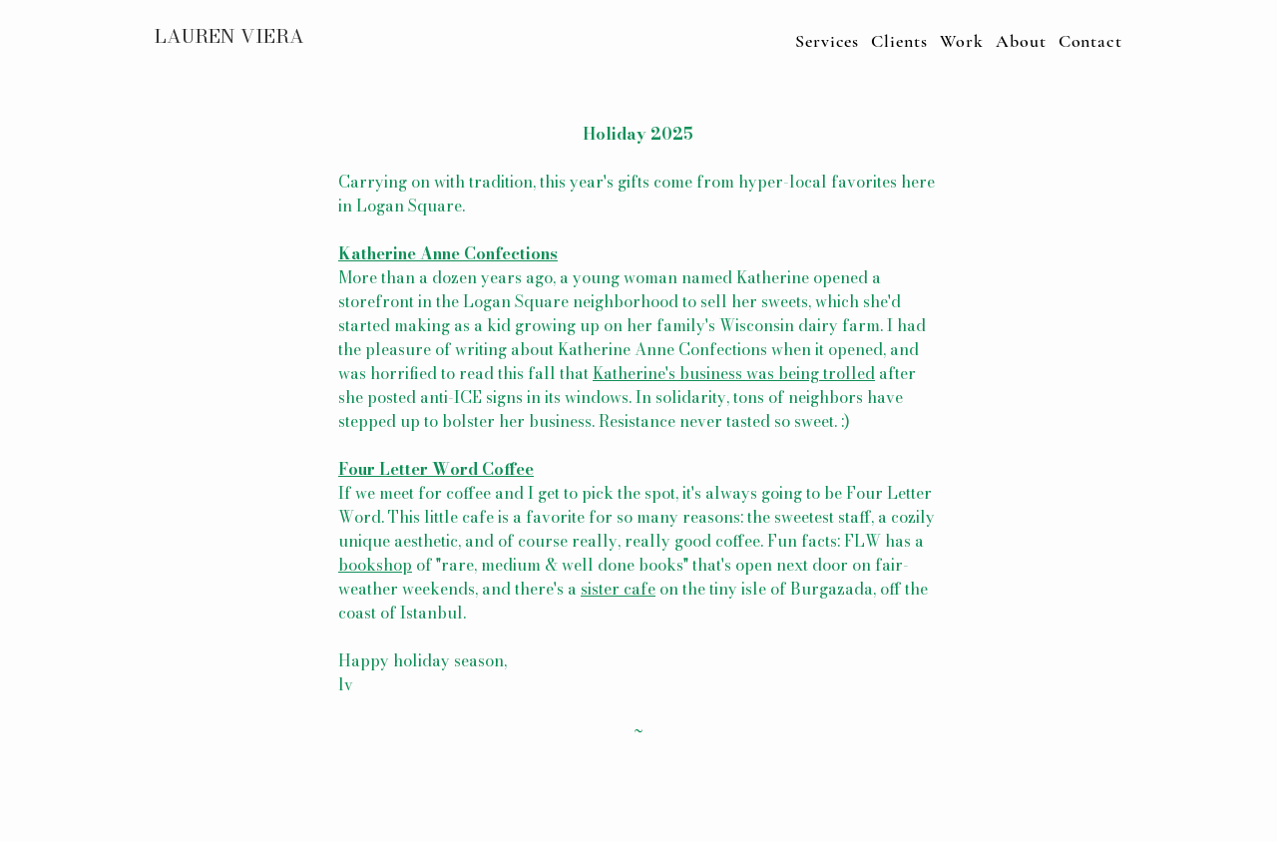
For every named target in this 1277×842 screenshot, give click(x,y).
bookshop (375, 565)
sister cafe (618, 589)
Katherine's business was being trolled (734, 373)
